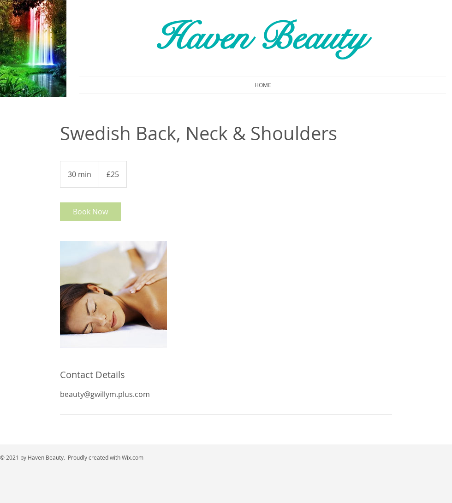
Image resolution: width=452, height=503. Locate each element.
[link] (90, 211)
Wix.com (132, 457)
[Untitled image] (113, 294)
